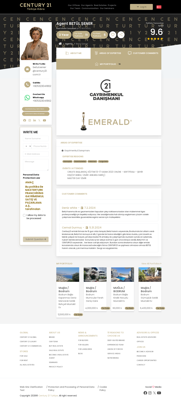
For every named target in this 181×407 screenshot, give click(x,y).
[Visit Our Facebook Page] (145, 393)
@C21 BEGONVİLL (84, 28)
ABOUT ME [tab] (73, 53)
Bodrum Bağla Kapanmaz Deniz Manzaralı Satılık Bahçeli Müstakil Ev (67, 301)
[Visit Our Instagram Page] (150, 393)
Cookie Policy (103, 388)
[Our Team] (75, 8)
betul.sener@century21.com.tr (40, 70)
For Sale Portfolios (79, 34)
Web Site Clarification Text (31, 388)
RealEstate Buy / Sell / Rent (34, 109)
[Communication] (90, 8)
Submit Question (36, 239)
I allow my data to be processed (36, 217)
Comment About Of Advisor (35, 114)
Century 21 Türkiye (48, 395)
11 (86, 35)
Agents (69, 43)
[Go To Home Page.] (36, 6)
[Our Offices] (74, 5)
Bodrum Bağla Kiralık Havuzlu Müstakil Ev (120, 297)
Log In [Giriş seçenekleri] (141, 6)
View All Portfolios (151, 263)
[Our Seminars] (107, 8)
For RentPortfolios (97, 34)
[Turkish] (158, 6)
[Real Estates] (100, 5)
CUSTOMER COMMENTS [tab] (143, 53)
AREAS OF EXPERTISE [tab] (108, 53)
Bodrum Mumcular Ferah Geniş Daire (94, 297)
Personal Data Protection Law (31, 176)
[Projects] (112, 5)
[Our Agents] (87, 5)
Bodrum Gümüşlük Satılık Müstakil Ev (149, 297)
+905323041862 (42, 86)
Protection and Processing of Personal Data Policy (71, 388)
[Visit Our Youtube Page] (159, 393)
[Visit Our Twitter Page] (154, 393)
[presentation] (43, 228)
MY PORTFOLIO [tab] (109, 64)
